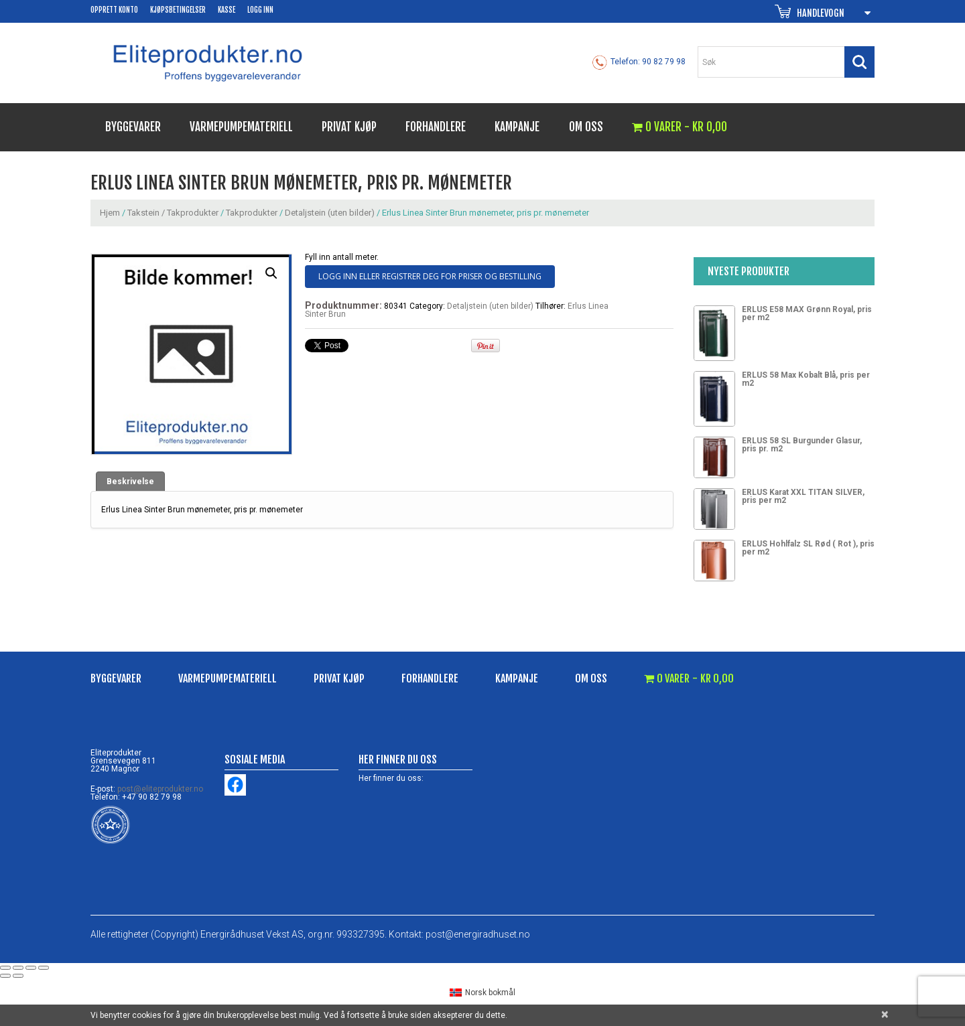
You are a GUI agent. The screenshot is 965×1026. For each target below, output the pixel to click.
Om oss (586, 127)
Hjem (110, 213)
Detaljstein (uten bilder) (330, 213)
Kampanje (517, 127)
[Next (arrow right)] (18, 976)
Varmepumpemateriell (241, 127)
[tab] (130, 481)
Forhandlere (435, 127)
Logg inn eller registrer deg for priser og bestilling (429, 276)
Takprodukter (251, 213)
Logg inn (260, 10)
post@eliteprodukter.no (160, 789)
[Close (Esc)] (5, 968)
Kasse (226, 10)
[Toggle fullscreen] (30, 968)
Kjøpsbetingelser (178, 10)
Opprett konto (114, 10)
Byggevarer (133, 127)
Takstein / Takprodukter (172, 213)
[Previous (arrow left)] (5, 976)
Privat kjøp (349, 127)
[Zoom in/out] (43, 968)
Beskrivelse (130, 481)
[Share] (18, 968)
